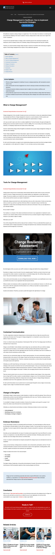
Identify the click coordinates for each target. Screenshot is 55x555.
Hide (17, 54)
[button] (50, 7)
